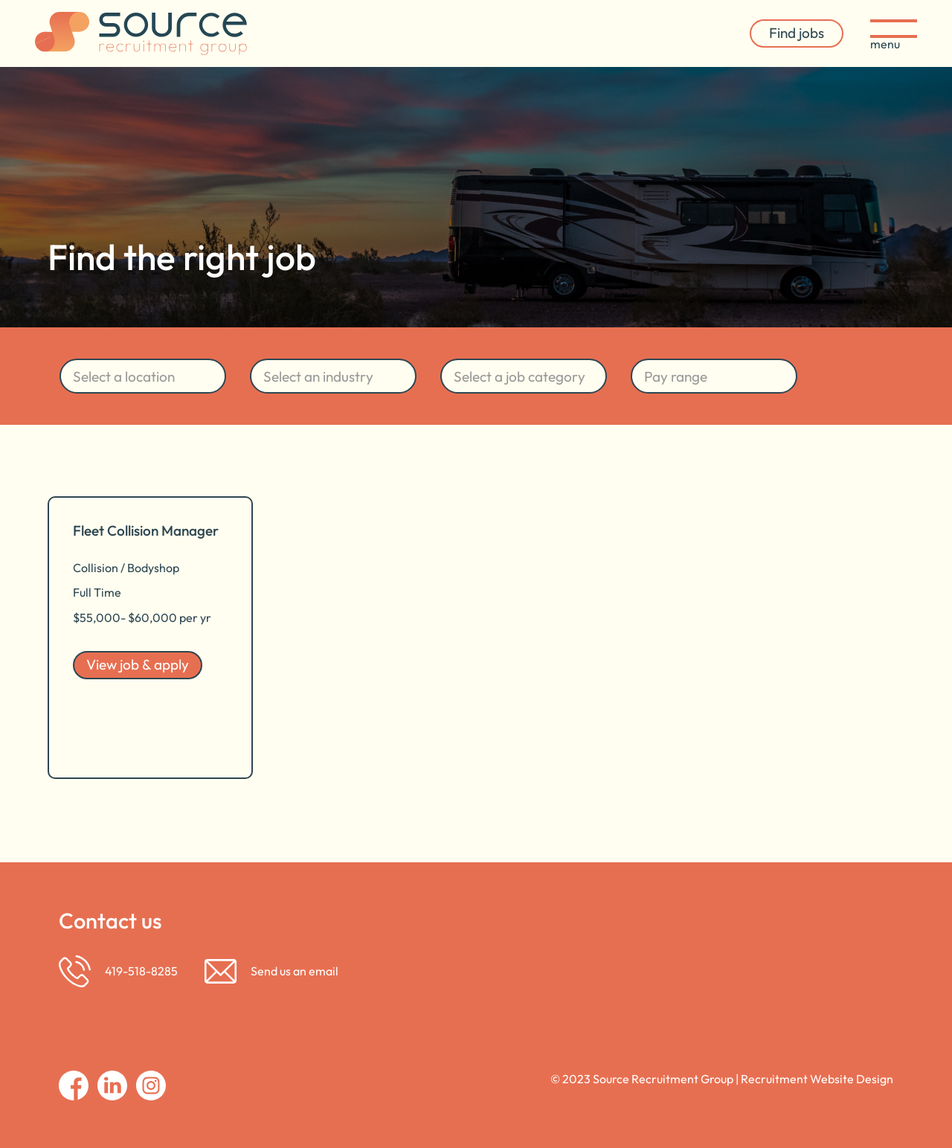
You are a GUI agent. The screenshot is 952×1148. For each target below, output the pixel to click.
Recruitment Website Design (817, 1078)
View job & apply (137, 664)
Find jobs (796, 33)
